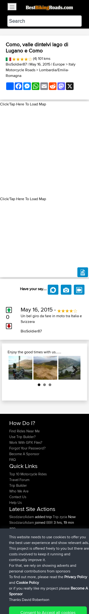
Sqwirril (15, 539)
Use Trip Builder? (22, 436)
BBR (49, 522)
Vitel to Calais (53, 550)
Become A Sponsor (24, 453)
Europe (59, 64)
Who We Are (18, 491)
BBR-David (18, 545)
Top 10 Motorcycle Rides (28, 474)
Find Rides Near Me (24, 431)
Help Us (15, 502)
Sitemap (53, 595)
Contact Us (17, 496)
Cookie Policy (14, 601)
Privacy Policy (72, 595)
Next (73, 368)
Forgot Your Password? (27, 448)
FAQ (12, 459)
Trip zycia (60, 516)
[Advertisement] (44, 151)
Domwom (17, 550)
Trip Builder (18, 485)
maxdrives (17, 533)
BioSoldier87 (16, 64)
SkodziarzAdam (22, 516)
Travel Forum (19, 479)
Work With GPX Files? (25, 442)
